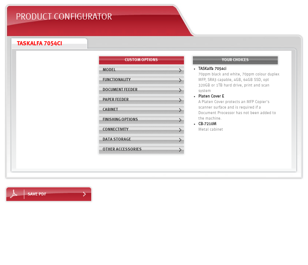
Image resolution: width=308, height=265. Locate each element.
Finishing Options (142, 120)
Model (142, 70)
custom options (141, 60)
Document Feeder (142, 90)
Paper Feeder (142, 100)
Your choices (235, 60)
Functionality (142, 80)
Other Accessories (142, 150)
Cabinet (142, 110)
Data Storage (142, 140)
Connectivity (142, 130)
